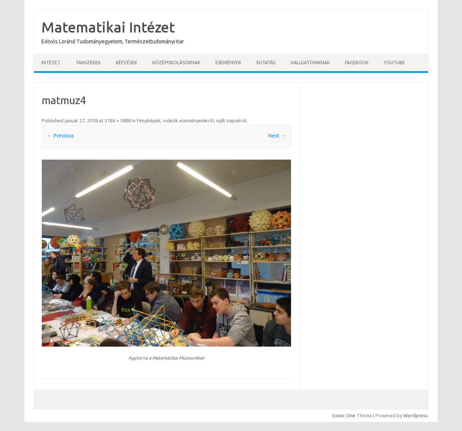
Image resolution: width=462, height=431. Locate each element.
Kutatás (265, 62)
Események (228, 62)
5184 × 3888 (117, 120)
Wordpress (415, 415)
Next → (277, 136)
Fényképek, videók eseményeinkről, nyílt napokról (192, 120)
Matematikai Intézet (108, 27)
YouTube (394, 62)
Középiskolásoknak (176, 62)
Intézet (50, 62)
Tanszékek (88, 62)
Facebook (357, 62)
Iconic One (343, 415)
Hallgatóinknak (310, 62)
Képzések (126, 62)
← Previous (60, 136)
